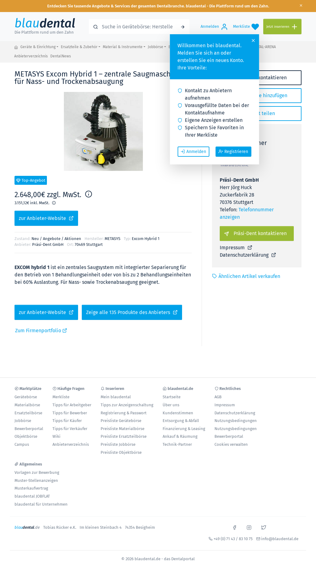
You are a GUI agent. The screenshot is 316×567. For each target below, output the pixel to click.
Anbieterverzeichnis (31, 56)
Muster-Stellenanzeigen (36, 480)
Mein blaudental (116, 397)
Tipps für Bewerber (69, 413)
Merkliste (60, 397)
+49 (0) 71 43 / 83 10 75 (233, 538)
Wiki (56, 436)
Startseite (172, 397)
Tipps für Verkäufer (69, 428)
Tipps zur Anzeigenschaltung (127, 405)
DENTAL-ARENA (264, 47)
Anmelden (193, 151)
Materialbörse (27, 405)
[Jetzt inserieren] (282, 27)
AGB (218, 397)
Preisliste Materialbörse (122, 428)
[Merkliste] (246, 26)
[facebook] (234, 526)
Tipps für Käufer (67, 420)
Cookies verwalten (231, 444)
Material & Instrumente (123, 47)
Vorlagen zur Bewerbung (37, 472)
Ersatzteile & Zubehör (79, 47)
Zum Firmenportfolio (41, 330)
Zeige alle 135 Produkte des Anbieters (132, 312)
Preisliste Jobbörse (118, 444)
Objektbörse (26, 436)
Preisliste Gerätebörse (121, 420)
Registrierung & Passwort (124, 413)
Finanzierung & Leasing (184, 428)
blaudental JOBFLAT (32, 496)
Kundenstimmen (178, 413)
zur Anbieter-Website (46, 218)
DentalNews (60, 56)
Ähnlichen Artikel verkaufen (246, 276)
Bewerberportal (29, 428)
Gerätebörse (26, 397)
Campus (22, 444)
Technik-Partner (177, 444)
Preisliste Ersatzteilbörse (124, 436)
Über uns (171, 405)
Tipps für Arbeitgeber (71, 405)
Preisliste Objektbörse (121, 452)
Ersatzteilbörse (28, 413)
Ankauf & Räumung (180, 436)
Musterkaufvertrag (31, 488)
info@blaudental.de (279, 538)
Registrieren (233, 151)
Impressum (236, 247)
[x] (263, 526)
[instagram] (249, 526)
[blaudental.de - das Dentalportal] (16, 47)
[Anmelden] (214, 26)
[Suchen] (182, 26)
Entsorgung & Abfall (181, 420)
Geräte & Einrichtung (38, 47)
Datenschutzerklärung (248, 255)
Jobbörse (155, 47)
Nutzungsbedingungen (235, 420)
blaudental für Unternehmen (41, 504)
